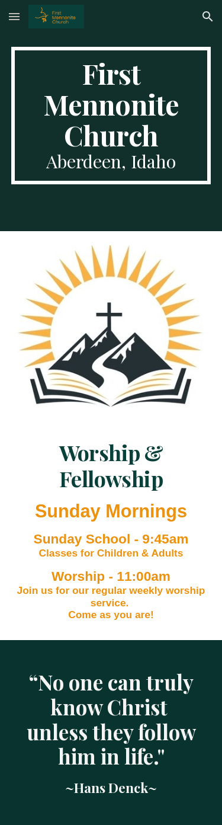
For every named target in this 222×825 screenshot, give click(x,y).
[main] (111, 115)
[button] (14, 16)
